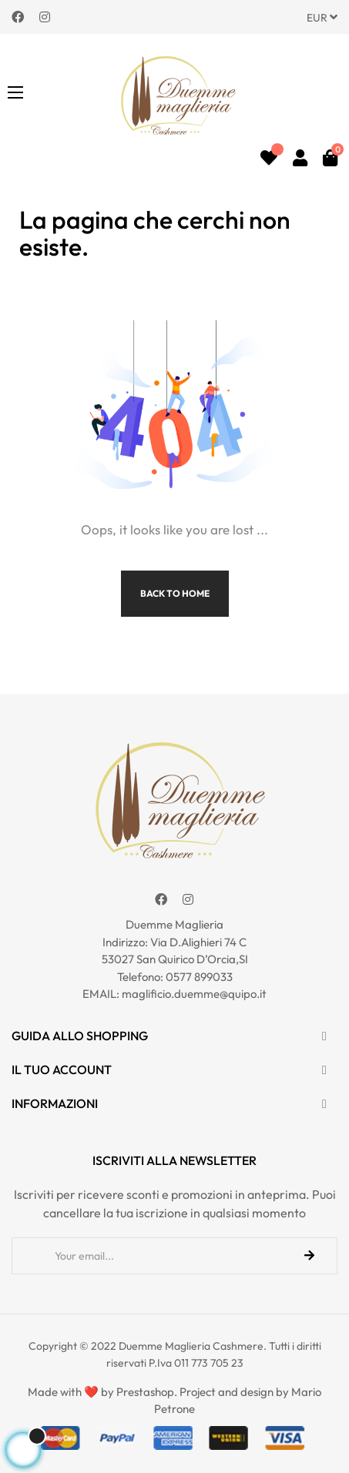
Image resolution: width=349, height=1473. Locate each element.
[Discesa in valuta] (322, 17)
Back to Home (175, 593)
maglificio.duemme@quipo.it (194, 993)
